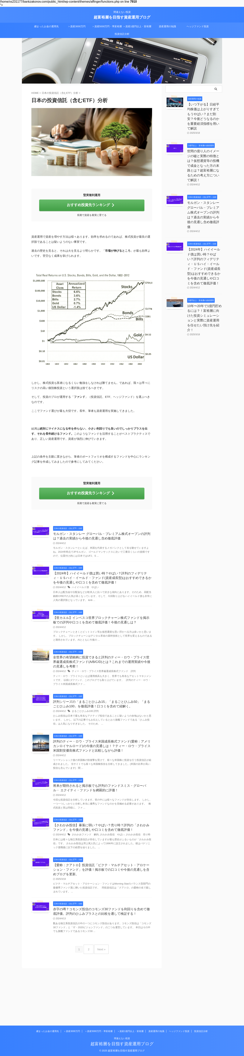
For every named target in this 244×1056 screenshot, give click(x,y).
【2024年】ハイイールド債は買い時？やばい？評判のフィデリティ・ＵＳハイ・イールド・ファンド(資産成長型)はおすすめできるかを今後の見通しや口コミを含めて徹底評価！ (204, 225)
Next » (100, 1004)
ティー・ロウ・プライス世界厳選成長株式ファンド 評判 (120, 691)
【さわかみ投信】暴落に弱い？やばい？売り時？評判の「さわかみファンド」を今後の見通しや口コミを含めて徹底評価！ (111, 867)
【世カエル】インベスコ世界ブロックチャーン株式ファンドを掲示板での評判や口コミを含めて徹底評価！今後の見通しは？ (111, 632)
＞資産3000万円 (77, 26)
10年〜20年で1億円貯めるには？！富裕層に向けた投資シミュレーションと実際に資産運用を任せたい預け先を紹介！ (204, 269)
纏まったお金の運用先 (46, 26)
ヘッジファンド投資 (198, 26)
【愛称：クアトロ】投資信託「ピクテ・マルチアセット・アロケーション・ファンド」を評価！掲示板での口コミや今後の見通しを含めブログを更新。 (111, 919)
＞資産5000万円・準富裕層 (107, 26)
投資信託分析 (122, 34)
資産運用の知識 (167, 26)
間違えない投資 (122, 1038)
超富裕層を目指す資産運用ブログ (122, 17)
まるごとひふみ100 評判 (103, 737)
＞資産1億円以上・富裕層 (137, 26)
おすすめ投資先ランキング (91, 205)
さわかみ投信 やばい (128, 877)
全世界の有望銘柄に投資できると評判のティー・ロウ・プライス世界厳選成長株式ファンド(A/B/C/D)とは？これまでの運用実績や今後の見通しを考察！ (111, 681)
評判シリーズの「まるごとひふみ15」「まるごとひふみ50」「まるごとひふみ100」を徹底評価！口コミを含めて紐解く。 (111, 726)
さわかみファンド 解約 (103, 877)
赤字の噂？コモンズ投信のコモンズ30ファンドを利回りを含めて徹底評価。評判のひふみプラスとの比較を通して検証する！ (111, 965)
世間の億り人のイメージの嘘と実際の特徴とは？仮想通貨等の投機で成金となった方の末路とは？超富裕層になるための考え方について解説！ (204, 147)
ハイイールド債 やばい (103, 593)
